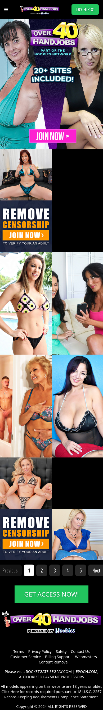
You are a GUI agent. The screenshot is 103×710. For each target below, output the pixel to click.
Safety (61, 651)
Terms (18, 651)
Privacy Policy (40, 651)
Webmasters (86, 656)
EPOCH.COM (86, 671)
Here (14, 691)
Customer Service (25, 656)
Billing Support (58, 656)
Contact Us (80, 651)
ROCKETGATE (37, 671)
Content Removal (54, 662)
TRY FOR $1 (85, 9)
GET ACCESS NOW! (51, 594)
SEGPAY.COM (61, 671)
